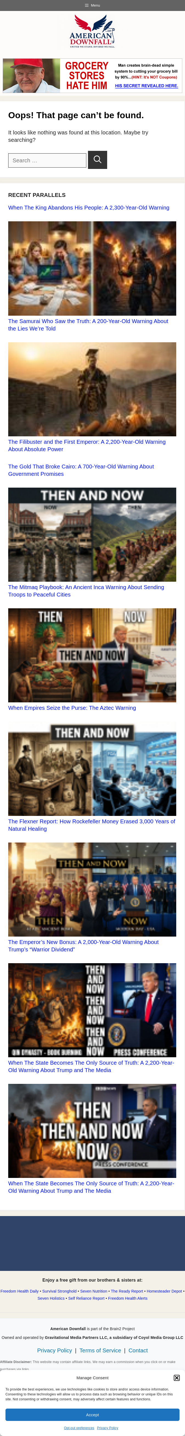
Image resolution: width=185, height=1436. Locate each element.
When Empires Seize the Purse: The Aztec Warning (72, 708)
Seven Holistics (51, 1298)
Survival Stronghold (59, 1291)
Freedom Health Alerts (127, 1298)
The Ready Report (127, 1291)
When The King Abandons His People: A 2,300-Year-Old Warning (88, 208)
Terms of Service (100, 1350)
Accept (92, 1414)
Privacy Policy (107, 1428)
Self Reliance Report (86, 1298)
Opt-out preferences (79, 1428)
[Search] (97, 160)
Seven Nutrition (93, 1291)
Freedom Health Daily (20, 1291)
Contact (138, 1350)
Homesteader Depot (164, 1291)
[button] (177, 1378)
